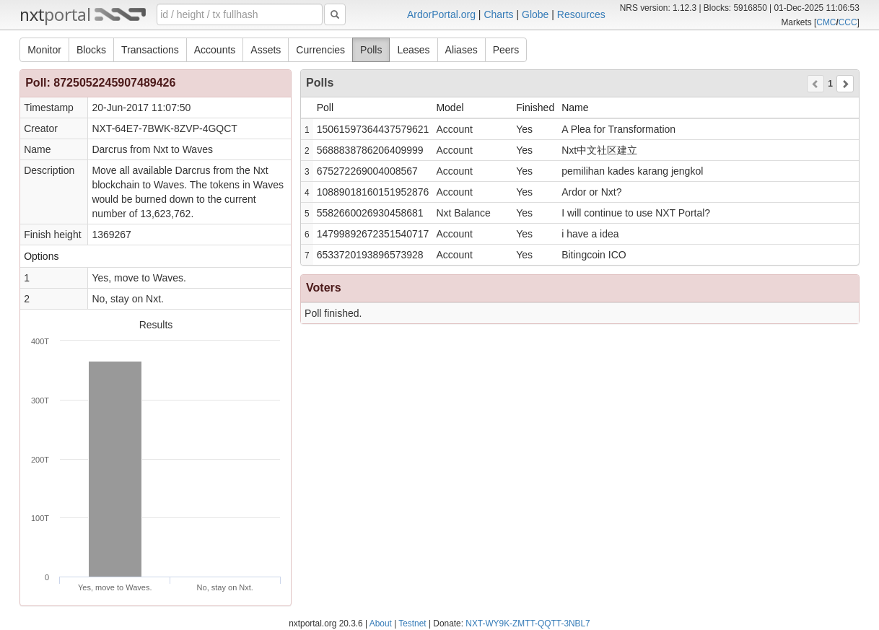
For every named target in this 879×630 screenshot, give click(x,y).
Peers (506, 50)
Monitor (44, 50)
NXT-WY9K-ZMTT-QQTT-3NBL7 (527, 623)
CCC (848, 22)
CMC (826, 22)
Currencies (320, 50)
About (380, 623)
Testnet (412, 623)
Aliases (461, 50)
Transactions (150, 50)
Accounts (215, 50)
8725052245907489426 (114, 82)
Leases (413, 50)
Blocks (91, 50)
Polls (371, 50)
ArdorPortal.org (441, 14)
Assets (265, 50)
